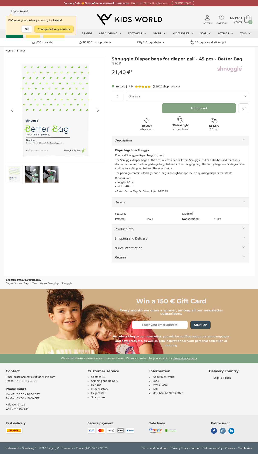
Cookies (230, 448)
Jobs (156, 381)
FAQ (155, 389)
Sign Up (200, 325)
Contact (13, 371)
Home (9, 50)
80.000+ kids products (94, 42)
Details (120, 202)
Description (123, 140)
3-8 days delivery (150, 42)
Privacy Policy (179, 448)
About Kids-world (164, 376)
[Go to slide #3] (51, 174)
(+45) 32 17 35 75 (26, 381)
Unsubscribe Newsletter (168, 393)
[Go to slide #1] (14, 174)
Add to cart (199, 108)
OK (27, 29)
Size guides (98, 397)
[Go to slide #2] (32, 174)
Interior (225, 33)
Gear (205, 33)
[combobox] (187, 96)
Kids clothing (110, 33)
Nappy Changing (48, 283)
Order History (99, 389)
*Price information (128, 248)
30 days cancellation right (208, 42)
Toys (245, 33)
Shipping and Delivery (131, 238)
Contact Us (98, 376)
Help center (98, 393)
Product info (124, 229)
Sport (159, 33)
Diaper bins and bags (17, 283)
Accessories (182, 33)
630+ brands (42, 42)
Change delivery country (54, 29)
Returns (121, 257)
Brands (87, 33)
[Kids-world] (129, 19)
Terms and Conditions (155, 448)
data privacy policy (185, 358)
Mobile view (245, 448)
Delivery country (212, 448)
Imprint (195, 448)
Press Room (160, 385)
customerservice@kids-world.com (34, 376)
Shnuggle (66, 283)
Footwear (137, 33)
